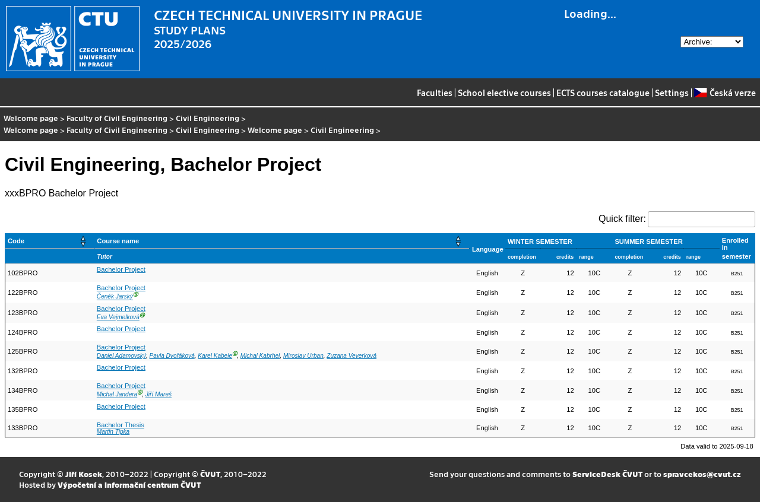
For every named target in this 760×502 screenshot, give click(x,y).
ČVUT (210, 473)
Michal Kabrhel (260, 355)
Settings (672, 92)
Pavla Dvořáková (172, 355)
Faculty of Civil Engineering (116, 117)
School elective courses (504, 92)
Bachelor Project (121, 269)
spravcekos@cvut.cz (702, 473)
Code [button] (16, 240)
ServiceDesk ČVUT (607, 473)
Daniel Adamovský (121, 355)
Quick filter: (622, 219)
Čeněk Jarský (115, 297)
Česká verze (724, 92)
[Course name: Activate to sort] (282, 241)
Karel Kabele (215, 355)
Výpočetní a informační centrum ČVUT (129, 484)
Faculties (434, 92)
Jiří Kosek (83, 473)
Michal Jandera (117, 395)
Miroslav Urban (303, 355)
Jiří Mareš (158, 395)
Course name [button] (118, 240)
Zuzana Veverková (351, 355)
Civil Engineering (207, 117)
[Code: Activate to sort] (49, 241)
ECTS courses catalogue (603, 92)
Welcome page (31, 117)
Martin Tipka (113, 431)
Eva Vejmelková (118, 317)
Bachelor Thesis (120, 424)
